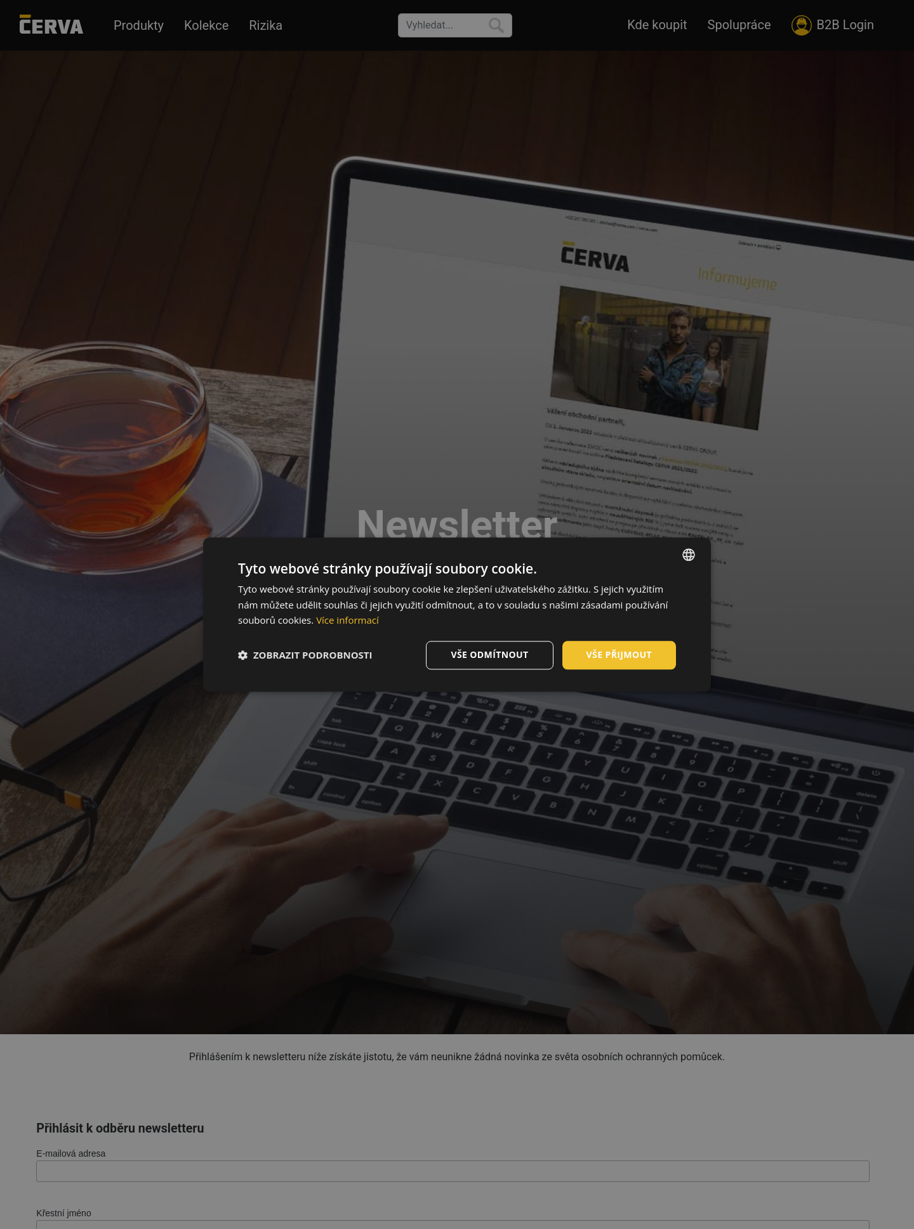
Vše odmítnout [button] (489, 654)
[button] (305, 655)
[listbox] (688, 554)
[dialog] (457, 614)
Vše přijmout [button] (619, 654)
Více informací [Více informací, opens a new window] (347, 620)
